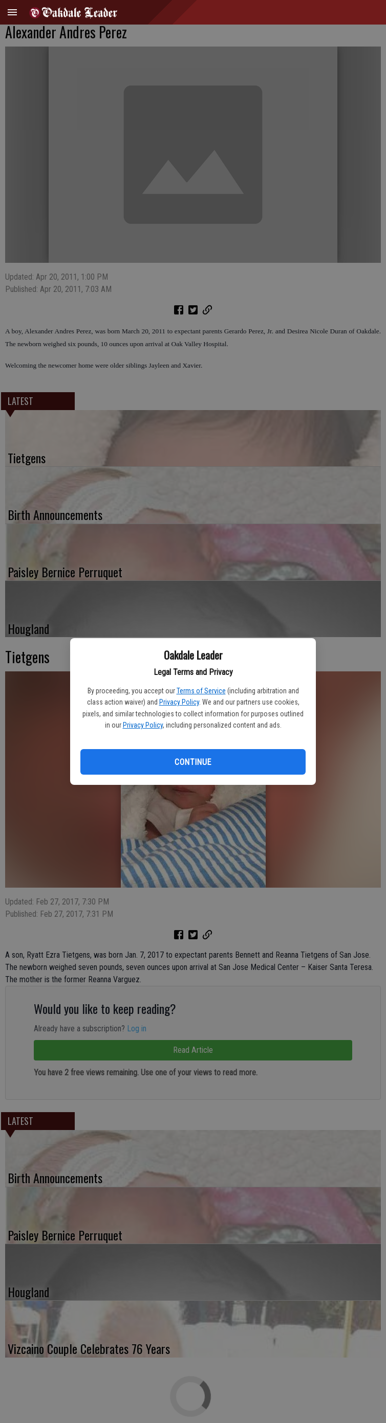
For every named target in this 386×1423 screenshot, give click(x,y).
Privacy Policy (179, 702)
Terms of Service (201, 691)
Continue (193, 762)
